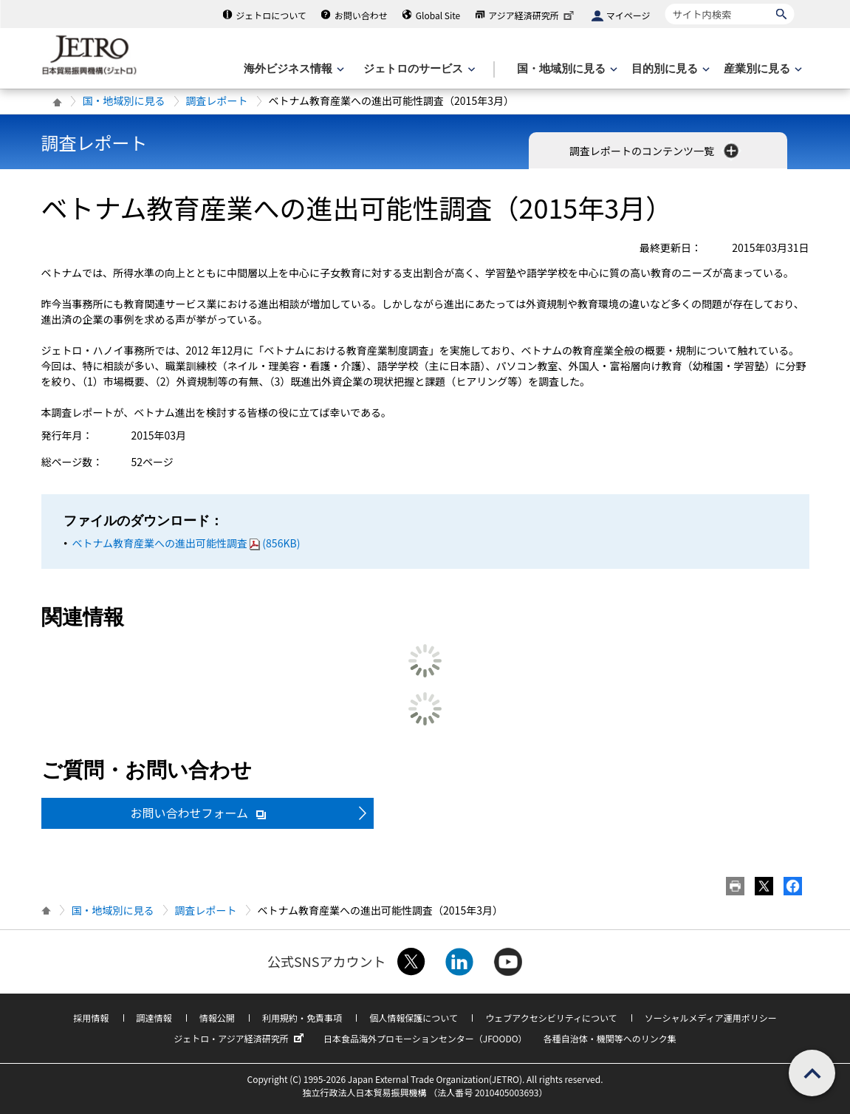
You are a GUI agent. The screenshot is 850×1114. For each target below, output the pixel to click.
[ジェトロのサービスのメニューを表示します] (417, 69)
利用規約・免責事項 (302, 1017)
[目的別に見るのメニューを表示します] (669, 69)
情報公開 (217, 1017)
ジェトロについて (271, 15)
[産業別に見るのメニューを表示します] (761, 69)
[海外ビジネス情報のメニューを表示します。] (292, 69)
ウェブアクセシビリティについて (551, 1017)
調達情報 (154, 1017)
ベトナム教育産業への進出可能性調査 (186, 543)
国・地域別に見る (124, 100)
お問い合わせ (361, 15)
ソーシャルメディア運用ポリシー (711, 1017)
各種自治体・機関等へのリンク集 (610, 1038)
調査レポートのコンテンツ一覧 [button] (655, 150)
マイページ (628, 15)
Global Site (438, 15)
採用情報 (91, 1017)
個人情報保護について (413, 1017)
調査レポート (217, 100)
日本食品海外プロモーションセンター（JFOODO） (425, 1038)
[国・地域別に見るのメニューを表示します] (565, 69)
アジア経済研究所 (532, 15)
